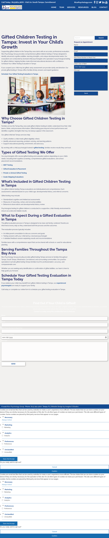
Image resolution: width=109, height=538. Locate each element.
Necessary (8, 417)
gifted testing (39, 148)
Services (71, 7)
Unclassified (9, 450)
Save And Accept (8, 459)
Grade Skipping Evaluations (13, 177)
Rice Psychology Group (15, 406)
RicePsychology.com (83, 2)
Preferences (9, 441)
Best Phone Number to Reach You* (91, 59)
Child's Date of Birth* (91, 66)
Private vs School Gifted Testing (15, 173)
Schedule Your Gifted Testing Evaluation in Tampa (19, 74)
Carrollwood (50, 2)
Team (61, 7)
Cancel (54, 467)
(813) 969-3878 (36, 406)
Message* (91, 79)
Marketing (8, 425)
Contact (103, 7)
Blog (94, 7)
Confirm (54, 471)
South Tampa (38, 2)
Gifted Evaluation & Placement (14, 169)
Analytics (8, 433)
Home (53, 7)
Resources (83, 7)
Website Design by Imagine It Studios (65, 406)
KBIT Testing (8, 165)
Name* (91, 47)
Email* (91, 53)
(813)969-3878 (17, 2)
